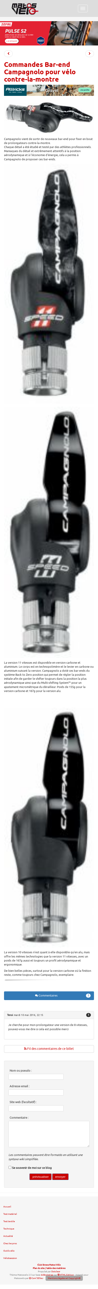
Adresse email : (19, 1086)
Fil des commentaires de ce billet (49, 1049)
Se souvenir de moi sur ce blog (32, 1168)
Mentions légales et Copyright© (64, 1278)
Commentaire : (19, 1118)
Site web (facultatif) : (23, 1102)
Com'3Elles (36, 1278)
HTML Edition (66, 1274)
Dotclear (55, 1271)
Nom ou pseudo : (21, 1071)
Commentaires (63, 996)
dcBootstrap (47, 1274)
